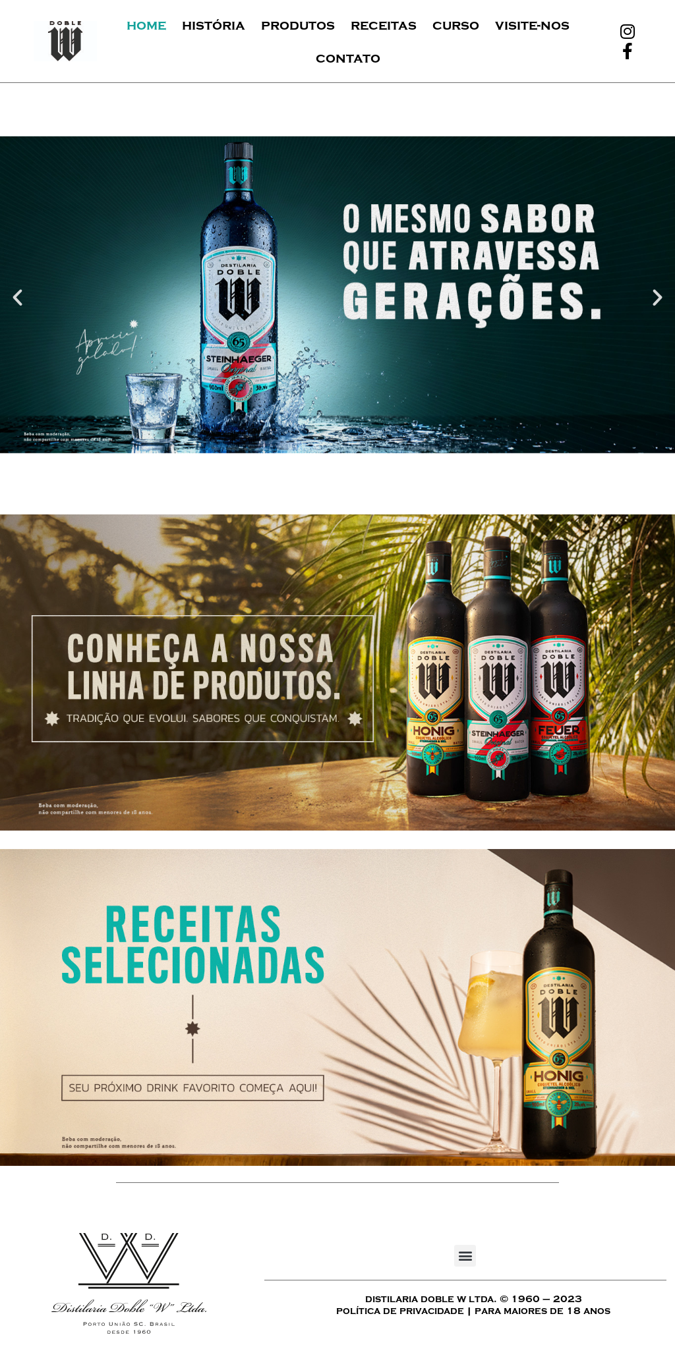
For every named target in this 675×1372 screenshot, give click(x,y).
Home (146, 25)
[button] (17, 297)
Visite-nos (532, 25)
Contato (348, 58)
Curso (455, 25)
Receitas (384, 25)
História (213, 25)
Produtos (298, 25)
